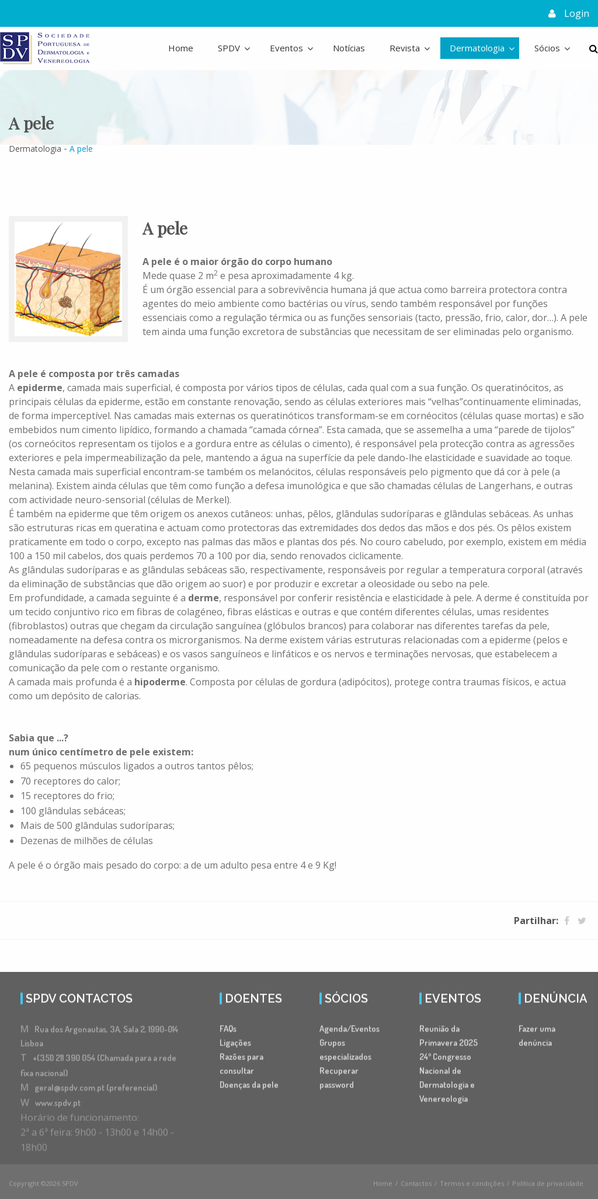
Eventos (286, 47)
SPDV (229, 47)
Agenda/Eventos (349, 1031)
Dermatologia (477, 47)
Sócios (547, 47)
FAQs (228, 1031)
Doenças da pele (249, 1087)
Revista (405, 47)
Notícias (349, 47)
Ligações (235, 1045)
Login (576, 12)
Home (180, 47)
